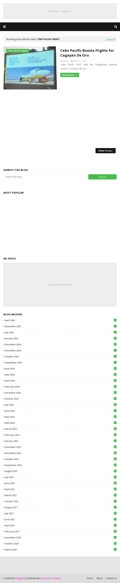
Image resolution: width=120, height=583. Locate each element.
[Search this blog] (45, 176)
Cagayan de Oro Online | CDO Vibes (60, 26)
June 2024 (61, 368)
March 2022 (61, 495)
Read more (68, 74)
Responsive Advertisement (60, 284)
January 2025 (61, 338)
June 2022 (61, 483)
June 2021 (61, 519)
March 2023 (61, 428)
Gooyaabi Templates (50, 578)
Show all (110, 39)
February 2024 (61, 386)
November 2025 (61, 326)
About (99, 578)
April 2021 (61, 525)
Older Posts (105, 150)
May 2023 (61, 416)
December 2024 (61, 344)
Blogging (19, 578)
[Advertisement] (60, 119)
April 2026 (61, 320)
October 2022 (61, 459)
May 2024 (61, 374)
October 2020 (61, 543)
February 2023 (61, 434)
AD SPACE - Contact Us (60, 11)
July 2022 (61, 477)
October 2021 (61, 501)
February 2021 (61, 531)
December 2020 (61, 537)
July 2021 (61, 513)
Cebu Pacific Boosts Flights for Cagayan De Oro (87, 53)
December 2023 (61, 392)
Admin (66, 60)
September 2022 (61, 465)
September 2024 (61, 362)
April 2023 (61, 422)
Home (90, 578)
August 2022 (61, 471)
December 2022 (61, 447)
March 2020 (61, 549)
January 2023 (61, 441)
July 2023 (61, 404)
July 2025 (61, 332)
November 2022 (61, 453)
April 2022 (61, 489)
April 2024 (61, 380)
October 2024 (61, 356)
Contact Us (111, 578)
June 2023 (61, 410)
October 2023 (61, 398)
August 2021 (61, 507)
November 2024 (61, 350)
